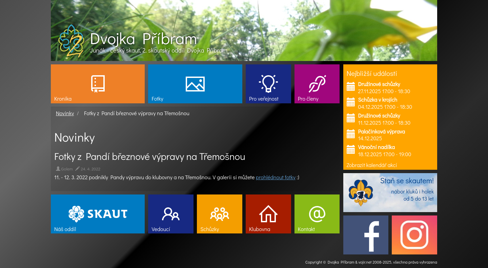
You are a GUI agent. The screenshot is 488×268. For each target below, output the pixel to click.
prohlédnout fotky (276, 177)
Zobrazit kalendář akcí (372, 164)
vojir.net (365, 262)
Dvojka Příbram (143, 37)
